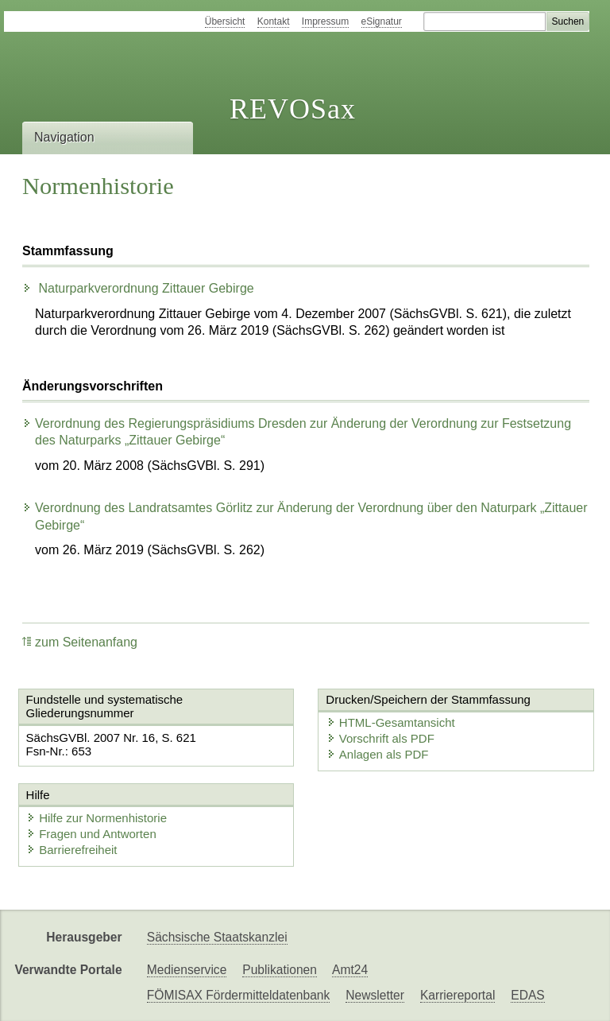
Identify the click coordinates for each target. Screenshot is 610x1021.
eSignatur (381, 21)
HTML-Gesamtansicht (388, 722)
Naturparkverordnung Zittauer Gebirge (138, 288)
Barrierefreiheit (71, 849)
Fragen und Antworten (91, 833)
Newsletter (375, 995)
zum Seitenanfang (79, 642)
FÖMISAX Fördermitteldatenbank (238, 995)
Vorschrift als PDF (378, 738)
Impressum (325, 21)
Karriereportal (457, 995)
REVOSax (293, 109)
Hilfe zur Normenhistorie (96, 818)
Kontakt (273, 21)
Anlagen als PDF (375, 754)
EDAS (527, 995)
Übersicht (225, 21)
